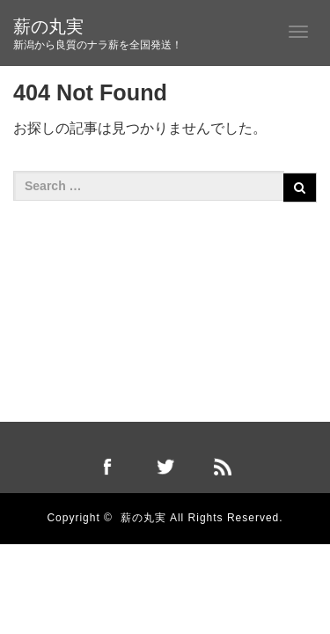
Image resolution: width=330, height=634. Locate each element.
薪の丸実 (48, 26)
